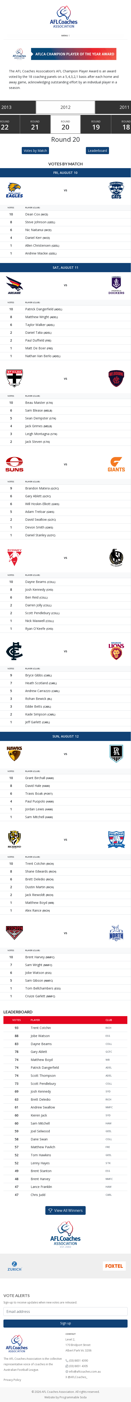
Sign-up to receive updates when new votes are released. (40, 1302)
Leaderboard (97, 150)
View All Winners (65, 1210)
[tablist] (65, 107)
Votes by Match (35, 150)
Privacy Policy (12, 1380)
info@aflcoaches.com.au (85, 1372)
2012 (65, 107)
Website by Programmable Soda (65, 1397)
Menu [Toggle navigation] (65, 35)
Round (35, 126)
